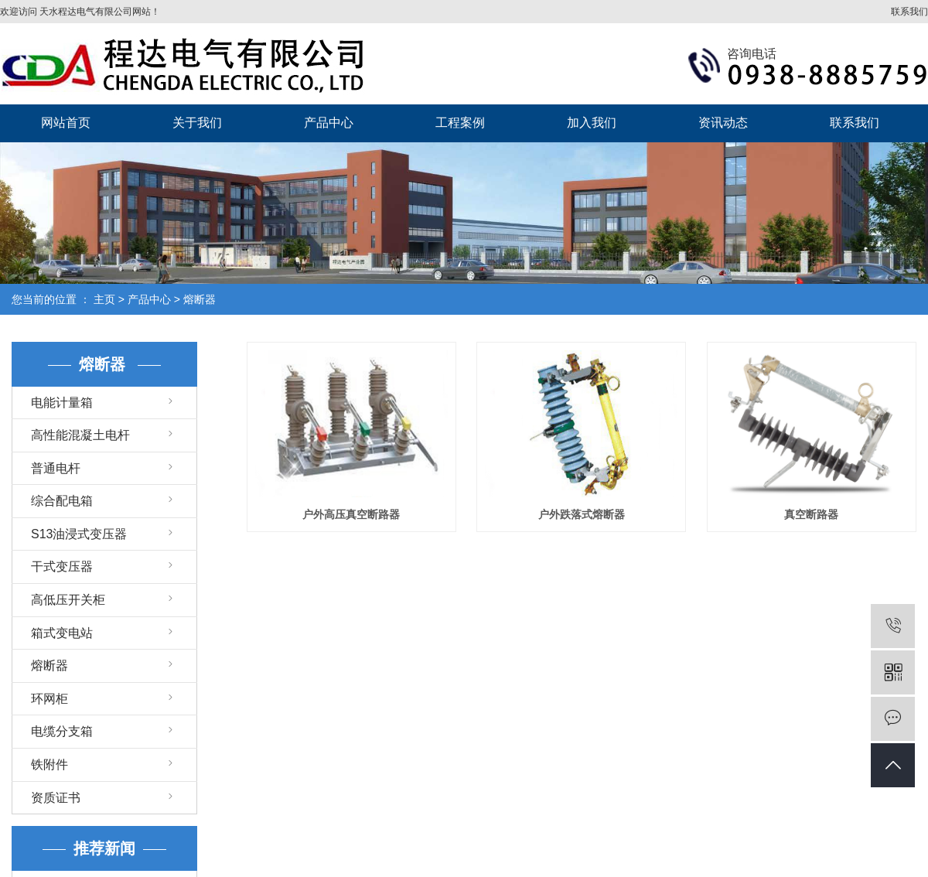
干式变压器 (62, 566)
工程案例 (460, 122)
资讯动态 (723, 122)
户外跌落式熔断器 (581, 514)
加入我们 (591, 122)
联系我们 (909, 11)
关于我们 (197, 122)
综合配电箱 (62, 500)
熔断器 (199, 299)
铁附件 (49, 764)
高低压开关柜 (68, 599)
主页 (104, 299)
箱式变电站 (62, 633)
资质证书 (55, 797)
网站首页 (65, 122)
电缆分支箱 (62, 731)
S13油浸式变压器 (79, 534)
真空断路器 (811, 514)
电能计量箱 (62, 402)
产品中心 (328, 122)
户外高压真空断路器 (351, 514)
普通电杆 (55, 468)
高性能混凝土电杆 (80, 435)
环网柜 (49, 698)
